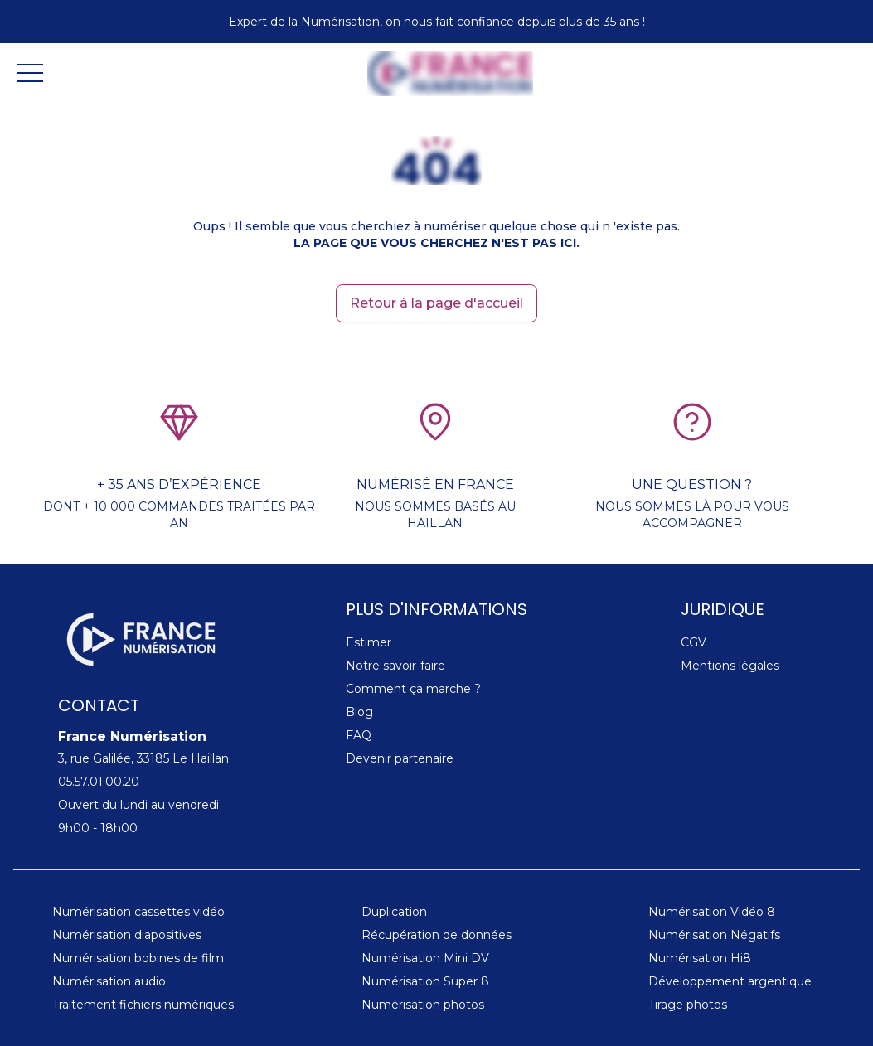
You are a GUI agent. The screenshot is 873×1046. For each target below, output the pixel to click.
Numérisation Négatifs (714, 934)
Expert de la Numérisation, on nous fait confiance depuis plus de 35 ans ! (437, 21)
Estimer (368, 642)
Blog (359, 712)
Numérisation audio (109, 981)
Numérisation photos (422, 1004)
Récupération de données (436, 934)
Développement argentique (730, 981)
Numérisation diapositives (126, 934)
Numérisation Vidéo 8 (711, 911)
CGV (693, 642)
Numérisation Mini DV (425, 958)
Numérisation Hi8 (699, 958)
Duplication (394, 911)
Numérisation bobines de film (138, 958)
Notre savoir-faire (395, 665)
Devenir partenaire (399, 758)
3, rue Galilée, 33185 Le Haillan (143, 758)
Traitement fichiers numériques (143, 1004)
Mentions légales (730, 665)
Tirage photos (687, 1004)
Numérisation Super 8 (425, 981)
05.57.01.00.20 (98, 781)
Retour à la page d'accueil (436, 303)
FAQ (358, 735)
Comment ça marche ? (413, 688)
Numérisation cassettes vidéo (138, 911)
